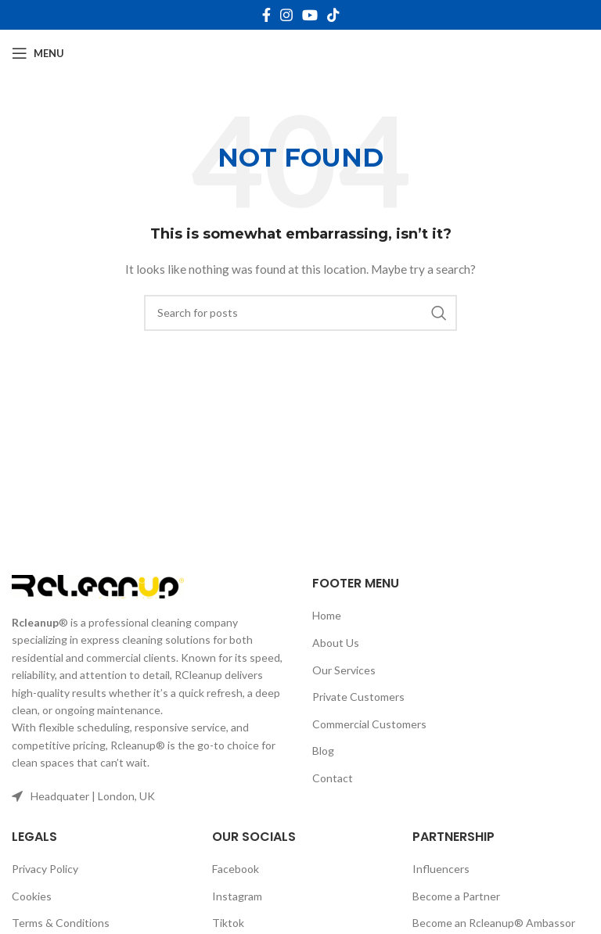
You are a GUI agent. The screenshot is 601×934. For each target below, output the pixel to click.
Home (326, 615)
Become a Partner (456, 896)
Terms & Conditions (61, 922)
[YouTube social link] (309, 15)
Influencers (441, 868)
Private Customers (358, 696)
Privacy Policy (45, 868)
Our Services (344, 670)
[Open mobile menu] (38, 53)
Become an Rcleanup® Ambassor (493, 922)
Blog (323, 750)
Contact (332, 778)
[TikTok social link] (333, 15)
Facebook (235, 868)
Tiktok (228, 922)
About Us (335, 642)
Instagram (237, 896)
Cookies (32, 896)
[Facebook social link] (266, 15)
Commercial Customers (369, 724)
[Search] (300, 313)
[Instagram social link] (286, 15)
